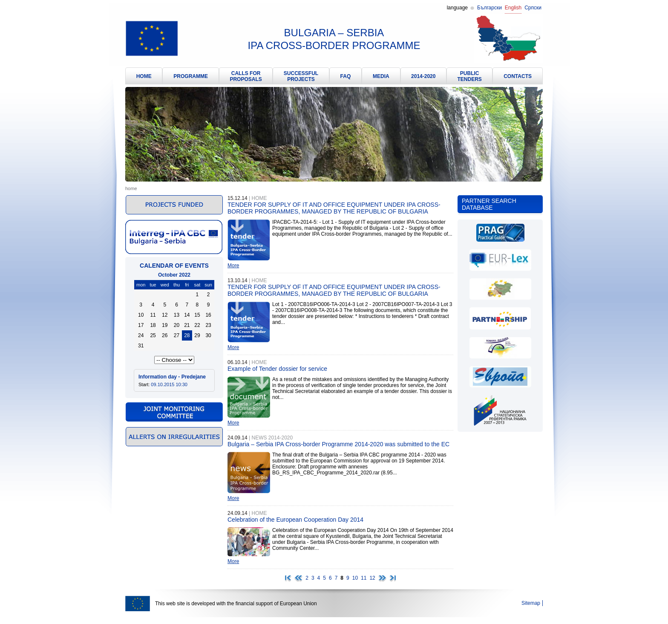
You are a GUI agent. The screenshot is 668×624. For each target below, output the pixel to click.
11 (363, 578)
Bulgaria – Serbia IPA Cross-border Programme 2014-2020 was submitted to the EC (338, 444)
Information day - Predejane (172, 377)
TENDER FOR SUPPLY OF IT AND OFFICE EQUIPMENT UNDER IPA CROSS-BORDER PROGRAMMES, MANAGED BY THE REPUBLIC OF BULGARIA (334, 208)
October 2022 (174, 275)
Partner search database (489, 204)
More (233, 266)
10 (355, 578)
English (513, 8)
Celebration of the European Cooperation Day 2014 (295, 519)
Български (489, 8)
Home (131, 188)
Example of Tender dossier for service (277, 368)
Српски (532, 8)
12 (372, 578)
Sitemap (530, 603)
